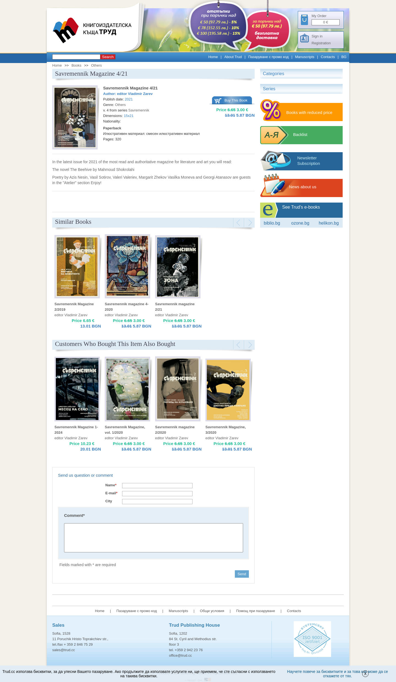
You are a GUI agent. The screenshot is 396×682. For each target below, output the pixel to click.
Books (76, 65)
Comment (74, 515)
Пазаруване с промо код (268, 57)
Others (96, 65)
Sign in (317, 36)
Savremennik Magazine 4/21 (130, 88)
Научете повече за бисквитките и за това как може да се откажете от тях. (337, 673)
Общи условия (212, 611)
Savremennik (138, 110)
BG (343, 57)
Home (213, 57)
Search (108, 57)
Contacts (328, 57)
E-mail (111, 493)
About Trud (233, 57)
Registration (321, 43)
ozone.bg (300, 223)
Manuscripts (304, 57)
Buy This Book (236, 100)
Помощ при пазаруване (255, 611)
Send (242, 574)
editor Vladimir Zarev (135, 94)
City (108, 501)
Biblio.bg (272, 223)
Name (110, 485)
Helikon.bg (329, 223)
